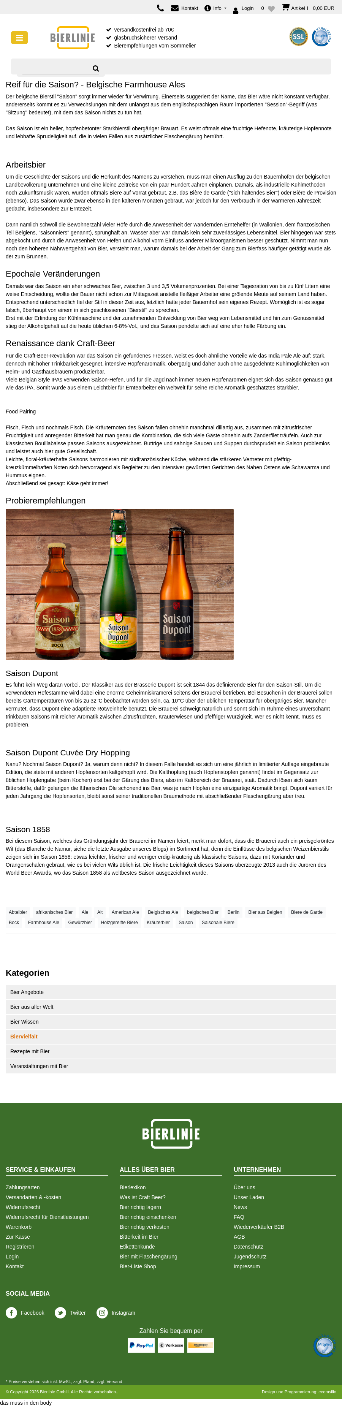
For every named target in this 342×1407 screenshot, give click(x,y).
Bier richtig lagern (140, 1207)
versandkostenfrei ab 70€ (144, 30)
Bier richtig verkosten (144, 1227)
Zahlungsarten (23, 1187)
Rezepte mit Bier (29, 1051)
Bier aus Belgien (265, 912)
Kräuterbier (158, 922)
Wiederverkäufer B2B (259, 1227)
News (240, 1207)
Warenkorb (19, 1227)
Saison (186, 922)
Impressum (247, 1266)
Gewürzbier (80, 922)
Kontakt (15, 1266)
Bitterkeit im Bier (139, 1237)
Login (12, 1256)
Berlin (233, 912)
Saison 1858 (28, 829)
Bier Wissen (24, 1022)
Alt (100, 912)
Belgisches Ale (163, 912)
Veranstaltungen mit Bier (39, 1066)
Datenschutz (248, 1247)
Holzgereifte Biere (119, 922)
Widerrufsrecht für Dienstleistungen (47, 1217)
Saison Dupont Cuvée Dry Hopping (68, 752)
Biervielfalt (24, 1036)
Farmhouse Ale (43, 922)
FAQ (239, 1217)
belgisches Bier (202, 912)
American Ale (125, 912)
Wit (9, 849)
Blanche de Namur (48, 849)
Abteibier (18, 912)
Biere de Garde (307, 912)
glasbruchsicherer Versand (145, 38)
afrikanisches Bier (54, 912)
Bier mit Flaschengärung (148, 1256)
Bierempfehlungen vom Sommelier (155, 46)
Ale (85, 912)
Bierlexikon (133, 1187)
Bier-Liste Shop (138, 1266)
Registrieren (20, 1247)
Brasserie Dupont (154, 685)
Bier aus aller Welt (31, 1007)
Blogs (159, 849)
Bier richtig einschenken (148, 1217)
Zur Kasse (18, 1237)
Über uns (244, 1187)
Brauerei (139, 841)
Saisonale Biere (218, 922)
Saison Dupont (32, 673)
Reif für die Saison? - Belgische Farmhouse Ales (95, 84)
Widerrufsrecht (23, 1207)
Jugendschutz (250, 1256)
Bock (14, 922)
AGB (239, 1237)
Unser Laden (249, 1197)
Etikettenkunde (137, 1247)
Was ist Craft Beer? (143, 1197)
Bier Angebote (27, 992)
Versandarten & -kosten (33, 1197)
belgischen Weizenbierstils (297, 849)
